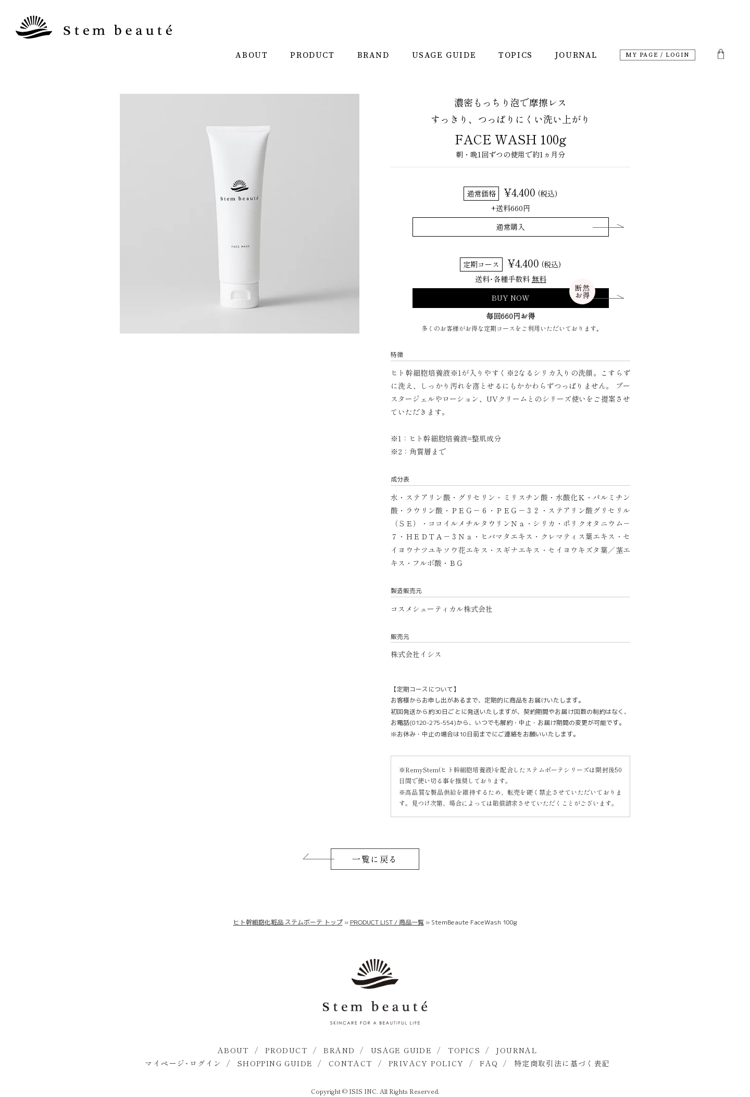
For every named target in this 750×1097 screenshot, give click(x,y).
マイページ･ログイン (183, 1063)
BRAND (373, 55)
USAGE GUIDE (444, 55)
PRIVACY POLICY (426, 1063)
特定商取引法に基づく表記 (562, 1063)
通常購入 (510, 226)
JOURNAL (576, 55)
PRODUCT (312, 55)
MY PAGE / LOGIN (658, 55)
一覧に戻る (375, 859)
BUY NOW (543, 296)
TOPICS (515, 55)
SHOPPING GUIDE (275, 1063)
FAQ (489, 1063)
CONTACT (351, 1063)
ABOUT (251, 55)
